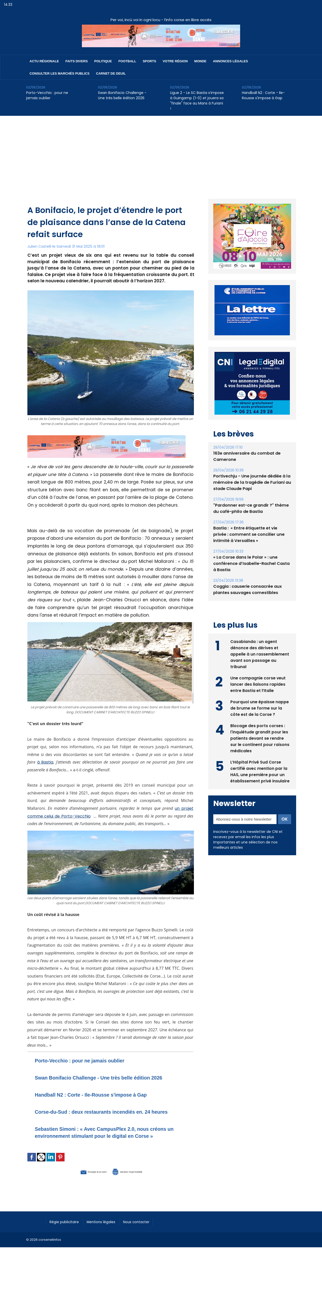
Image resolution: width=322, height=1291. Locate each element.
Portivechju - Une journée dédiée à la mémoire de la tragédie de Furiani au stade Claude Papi (251, 482)
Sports (149, 61)
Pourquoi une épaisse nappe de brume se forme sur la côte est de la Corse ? (259, 707)
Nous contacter (146, 1242)
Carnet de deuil (111, 73)
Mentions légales (107, 1242)
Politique (103, 61)
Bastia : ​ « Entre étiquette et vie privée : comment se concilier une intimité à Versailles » (251, 534)
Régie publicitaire (66, 1242)
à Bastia (46, 762)
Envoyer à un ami (83, 1192)
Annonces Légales (230, 61)
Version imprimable (136, 1192)
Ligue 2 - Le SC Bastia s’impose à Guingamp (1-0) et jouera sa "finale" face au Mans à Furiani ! (197, 100)
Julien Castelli (40, 246)
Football (127, 61)
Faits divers (77, 61)
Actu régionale (44, 61)
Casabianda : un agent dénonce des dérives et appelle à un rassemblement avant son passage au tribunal (259, 653)
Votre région (175, 61)
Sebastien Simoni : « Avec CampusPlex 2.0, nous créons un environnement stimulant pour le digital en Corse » (106, 1149)
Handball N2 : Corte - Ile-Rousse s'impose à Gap (263, 95)
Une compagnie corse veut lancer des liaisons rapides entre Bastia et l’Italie (258, 683)
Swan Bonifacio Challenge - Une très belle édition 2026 (122, 95)
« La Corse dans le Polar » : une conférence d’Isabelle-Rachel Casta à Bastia (250, 563)
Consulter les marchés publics (60, 73)
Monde (200, 61)
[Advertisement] (161, 153)
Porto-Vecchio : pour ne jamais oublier (47, 95)
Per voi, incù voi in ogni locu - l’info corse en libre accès (161, 19)
